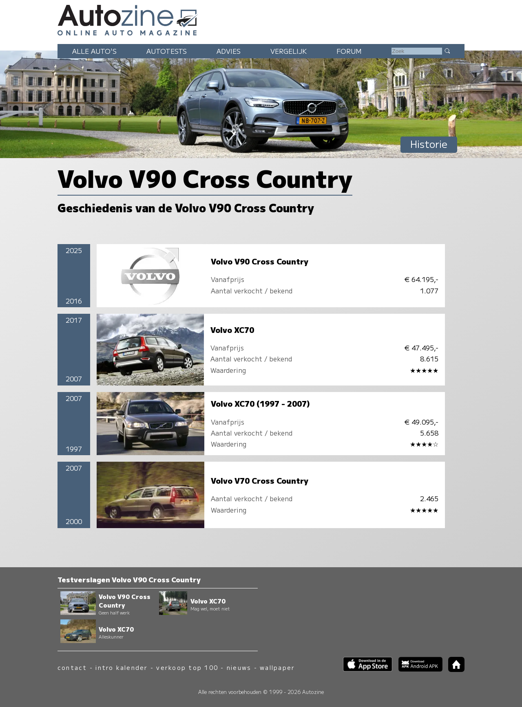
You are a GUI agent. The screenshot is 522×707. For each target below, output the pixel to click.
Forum (349, 51)
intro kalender (121, 667)
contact (72, 667)
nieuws (239, 667)
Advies (229, 51)
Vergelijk (288, 51)
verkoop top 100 (187, 667)
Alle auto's (94, 51)
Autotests (166, 51)
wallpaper (277, 667)
